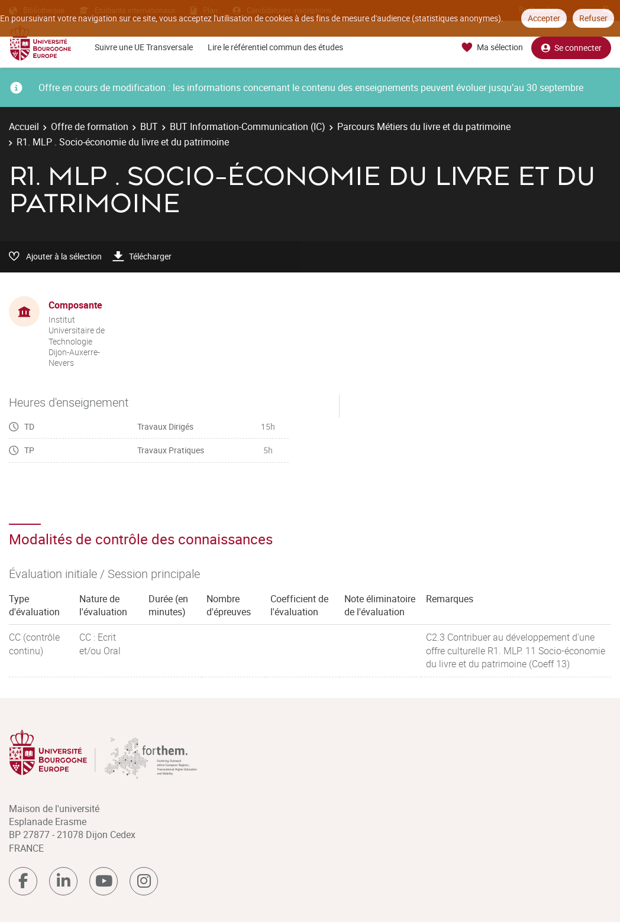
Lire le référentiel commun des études (275, 47)
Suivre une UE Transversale (144, 47)
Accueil (24, 126)
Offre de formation (89, 126)
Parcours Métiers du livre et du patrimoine (424, 126)
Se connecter (571, 47)
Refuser (593, 18)
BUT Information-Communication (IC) (247, 126)
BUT (149, 126)
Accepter (544, 18)
